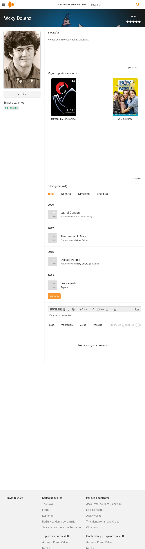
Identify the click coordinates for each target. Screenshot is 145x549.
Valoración (67, 325)
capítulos (86, 216)
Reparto (66, 193)
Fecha (51, 325)
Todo (51, 193)
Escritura (102, 193)
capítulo (94, 263)
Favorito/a (22, 94)
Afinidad (97, 325)
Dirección (84, 193)
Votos (83, 325)
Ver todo (54, 296)
